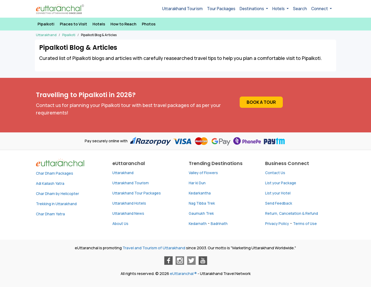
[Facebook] (168, 260)
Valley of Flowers (203, 172)
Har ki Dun (197, 183)
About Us (120, 223)
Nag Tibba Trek (202, 203)
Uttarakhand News (128, 213)
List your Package (280, 183)
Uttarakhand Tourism (182, 9)
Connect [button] (320, 9)
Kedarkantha (200, 193)
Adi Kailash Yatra (50, 183)
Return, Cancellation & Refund (291, 213)
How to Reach (123, 23)
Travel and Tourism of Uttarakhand (154, 247)
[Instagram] (180, 260)
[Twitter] (191, 260)
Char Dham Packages (54, 173)
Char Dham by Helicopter (57, 193)
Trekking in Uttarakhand (56, 203)
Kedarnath (198, 223)
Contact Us (275, 172)
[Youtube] (203, 260)
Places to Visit (73, 23)
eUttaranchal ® (183, 273)
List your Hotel (278, 193)
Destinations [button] (252, 9)
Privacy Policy (277, 223)
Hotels (98, 23)
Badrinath (219, 223)
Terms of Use (305, 223)
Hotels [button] (278, 9)
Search (300, 9)
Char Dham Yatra (50, 214)
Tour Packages (221, 9)
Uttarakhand (122, 172)
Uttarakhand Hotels (129, 203)
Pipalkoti (46, 23)
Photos (148, 23)
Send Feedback (278, 203)
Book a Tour (261, 102)
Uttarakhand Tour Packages (136, 193)
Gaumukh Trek (201, 213)
